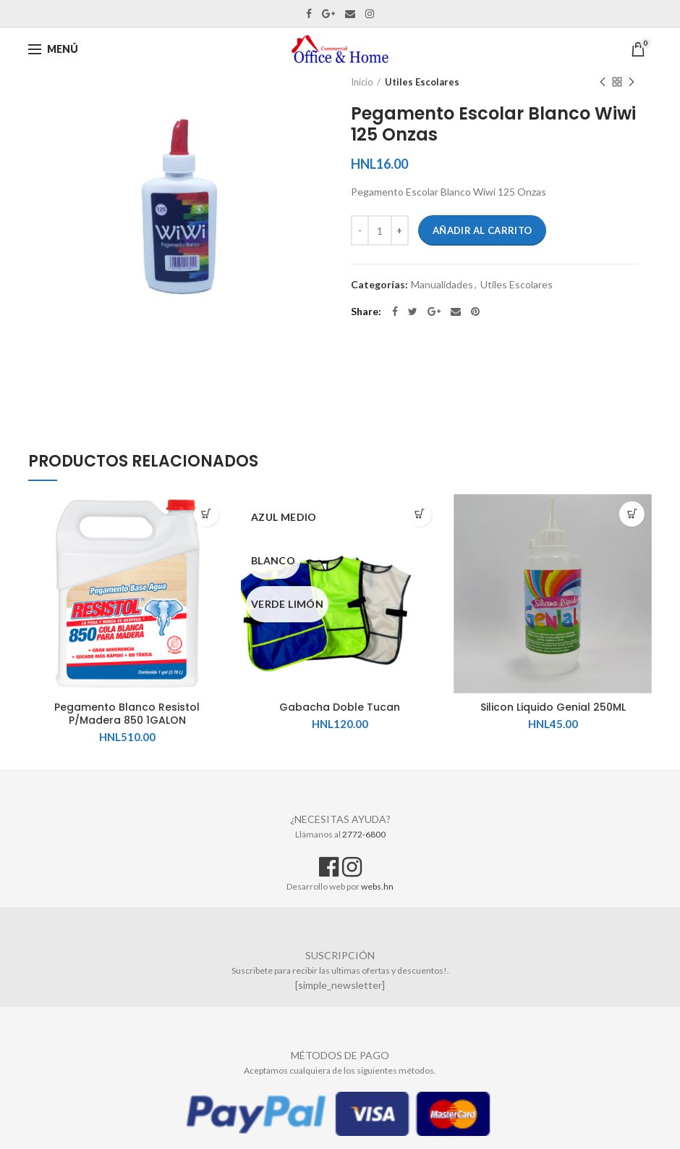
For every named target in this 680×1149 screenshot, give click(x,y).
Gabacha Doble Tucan (339, 707)
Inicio (362, 82)
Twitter (412, 311)
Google (328, 14)
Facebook (309, 14)
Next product (631, 83)
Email (350, 14)
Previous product (602, 83)
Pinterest (475, 311)
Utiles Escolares (422, 82)
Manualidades (442, 285)
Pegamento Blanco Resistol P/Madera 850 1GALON (127, 714)
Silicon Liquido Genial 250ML (553, 707)
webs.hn (377, 886)
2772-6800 (364, 834)
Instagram (370, 14)
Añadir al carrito (482, 230)
